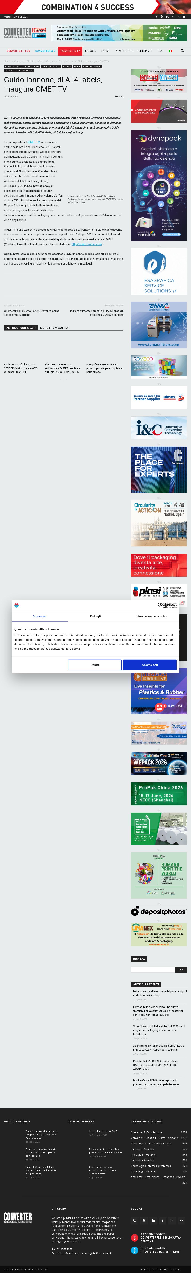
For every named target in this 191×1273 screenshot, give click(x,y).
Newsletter (124, 51)
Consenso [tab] (39, 616)
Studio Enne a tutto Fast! (103, 1131)
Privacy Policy (160, 1269)
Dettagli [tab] (95, 616)
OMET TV (34, 142)
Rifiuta (95, 664)
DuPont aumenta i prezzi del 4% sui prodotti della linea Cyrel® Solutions (96, 313)
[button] (182, 51)
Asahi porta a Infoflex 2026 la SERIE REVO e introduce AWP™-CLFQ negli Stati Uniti (20, 368)
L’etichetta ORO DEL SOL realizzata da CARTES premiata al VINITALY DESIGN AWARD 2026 (63, 368)
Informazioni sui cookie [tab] (151, 616)
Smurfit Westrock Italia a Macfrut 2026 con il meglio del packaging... (41, 1170)
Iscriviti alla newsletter (161, 1237)
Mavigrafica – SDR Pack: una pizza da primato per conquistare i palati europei (104, 368)
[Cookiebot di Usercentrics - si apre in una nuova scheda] (160, 605)
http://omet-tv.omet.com (87, 244)
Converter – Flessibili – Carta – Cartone (34, 61)
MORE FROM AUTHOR (55, 328)
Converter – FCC (18, 51)
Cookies (145, 1269)
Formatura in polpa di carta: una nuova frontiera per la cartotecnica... (41, 1152)
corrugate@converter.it (98, 1253)
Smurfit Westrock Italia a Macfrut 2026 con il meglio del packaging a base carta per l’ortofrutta (159, 1030)
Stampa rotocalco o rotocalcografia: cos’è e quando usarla (102, 1170)
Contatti (175, 1269)
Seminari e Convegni (92, 66)
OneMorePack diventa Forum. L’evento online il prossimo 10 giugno (31, 313)
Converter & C (45, 51)
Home (7, 61)
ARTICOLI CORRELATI (21, 328)
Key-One (42, 1269)
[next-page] (66, 379)
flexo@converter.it (71, 1253)
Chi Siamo (144, 51)
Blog (160, 51)
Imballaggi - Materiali (51, 66)
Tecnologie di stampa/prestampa (19, 70)
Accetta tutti (150, 664)
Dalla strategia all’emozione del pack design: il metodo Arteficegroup (160, 993)
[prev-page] (60, 379)
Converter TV (70, 51)
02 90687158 (64, 1249)
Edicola (90, 51)
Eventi (105, 51)
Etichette (67, 66)
